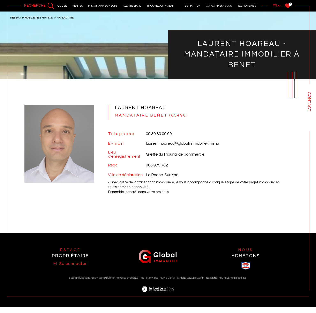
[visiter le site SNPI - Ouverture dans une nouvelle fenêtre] (245, 252)
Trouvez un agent (160, 5)
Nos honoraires (149, 264)
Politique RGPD (227, 264)
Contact (309, 102)
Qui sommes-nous (219, 5)
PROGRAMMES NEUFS (103, 5)
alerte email (132, 5)
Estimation (193, 5)
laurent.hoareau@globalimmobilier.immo (182, 144)
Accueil (61, 5)
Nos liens (211, 264)
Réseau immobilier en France (31, 17)
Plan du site (167, 264)
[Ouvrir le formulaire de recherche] (39, 5)
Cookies (242, 264)
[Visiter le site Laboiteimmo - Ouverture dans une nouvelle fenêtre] (158, 280)
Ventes (77, 5)
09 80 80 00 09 (159, 134)
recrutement (247, 5)
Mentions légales (185, 264)
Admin (200, 264)
